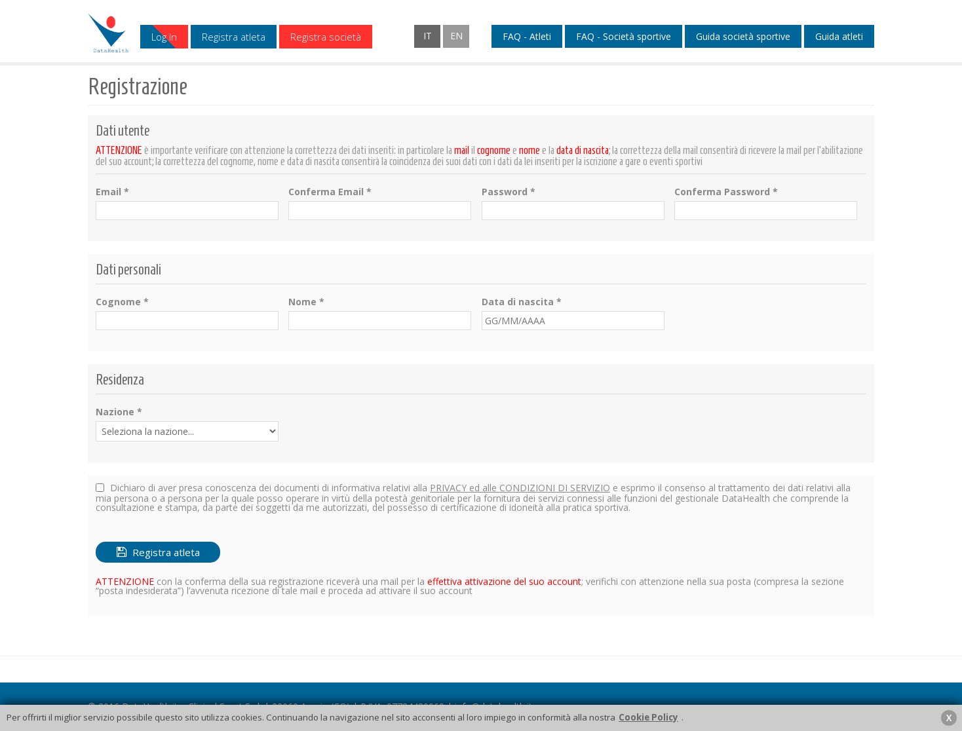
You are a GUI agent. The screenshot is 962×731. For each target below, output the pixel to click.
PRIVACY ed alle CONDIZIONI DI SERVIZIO (520, 487)
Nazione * (119, 412)
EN (456, 35)
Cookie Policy (648, 717)
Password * (508, 192)
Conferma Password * (726, 192)
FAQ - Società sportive (623, 36)
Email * (112, 192)
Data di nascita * (522, 302)
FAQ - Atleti (527, 36)
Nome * (306, 302)
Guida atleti (839, 36)
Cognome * (122, 302)
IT (427, 35)
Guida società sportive (743, 36)
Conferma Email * (330, 192)
